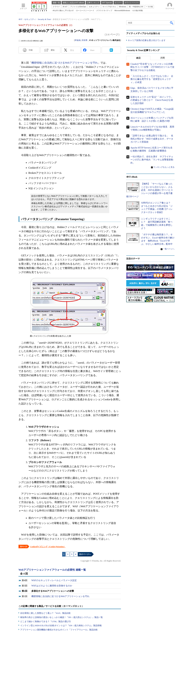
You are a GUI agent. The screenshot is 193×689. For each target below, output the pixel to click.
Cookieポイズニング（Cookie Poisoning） (48, 547)
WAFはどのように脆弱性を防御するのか (51, 585)
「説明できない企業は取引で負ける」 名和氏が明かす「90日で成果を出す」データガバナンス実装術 (151, 138)
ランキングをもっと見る (164, 167)
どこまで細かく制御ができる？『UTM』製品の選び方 (45, 621)
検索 (171, 22)
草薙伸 (78, 40)
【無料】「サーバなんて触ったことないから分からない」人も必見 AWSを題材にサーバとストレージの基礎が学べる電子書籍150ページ (149, 190)
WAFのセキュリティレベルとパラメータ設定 (54, 580)
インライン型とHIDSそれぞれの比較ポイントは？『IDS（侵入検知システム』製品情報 (61, 625)
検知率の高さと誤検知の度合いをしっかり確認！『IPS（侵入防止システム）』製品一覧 (61, 617)
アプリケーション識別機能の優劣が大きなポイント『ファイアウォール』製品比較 (59, 629)
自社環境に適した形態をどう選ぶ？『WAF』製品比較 (45, 613)
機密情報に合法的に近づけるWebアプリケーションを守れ (64, 62)
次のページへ (85, 554)
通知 (53, 50)
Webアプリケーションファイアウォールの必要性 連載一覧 (52, 569)
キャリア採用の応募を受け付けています (146, 40)
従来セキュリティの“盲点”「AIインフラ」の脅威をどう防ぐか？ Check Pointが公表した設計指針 (151, 100)
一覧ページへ (169, 249)
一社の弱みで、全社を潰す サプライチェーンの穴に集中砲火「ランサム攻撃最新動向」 (151, 159)
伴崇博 (84, 40)
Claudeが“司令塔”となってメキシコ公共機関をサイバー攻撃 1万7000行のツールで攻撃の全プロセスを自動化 (152, 67)
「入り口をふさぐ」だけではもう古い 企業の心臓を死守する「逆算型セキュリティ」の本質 (151, 79)
